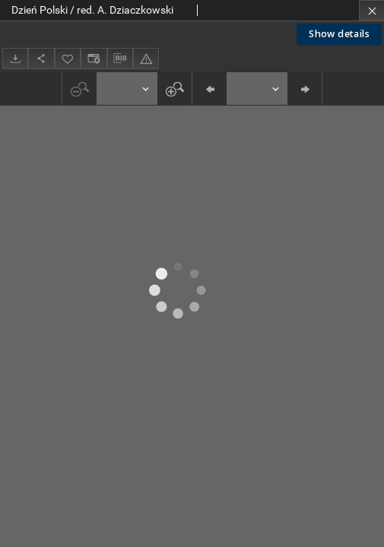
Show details (339, 33)
